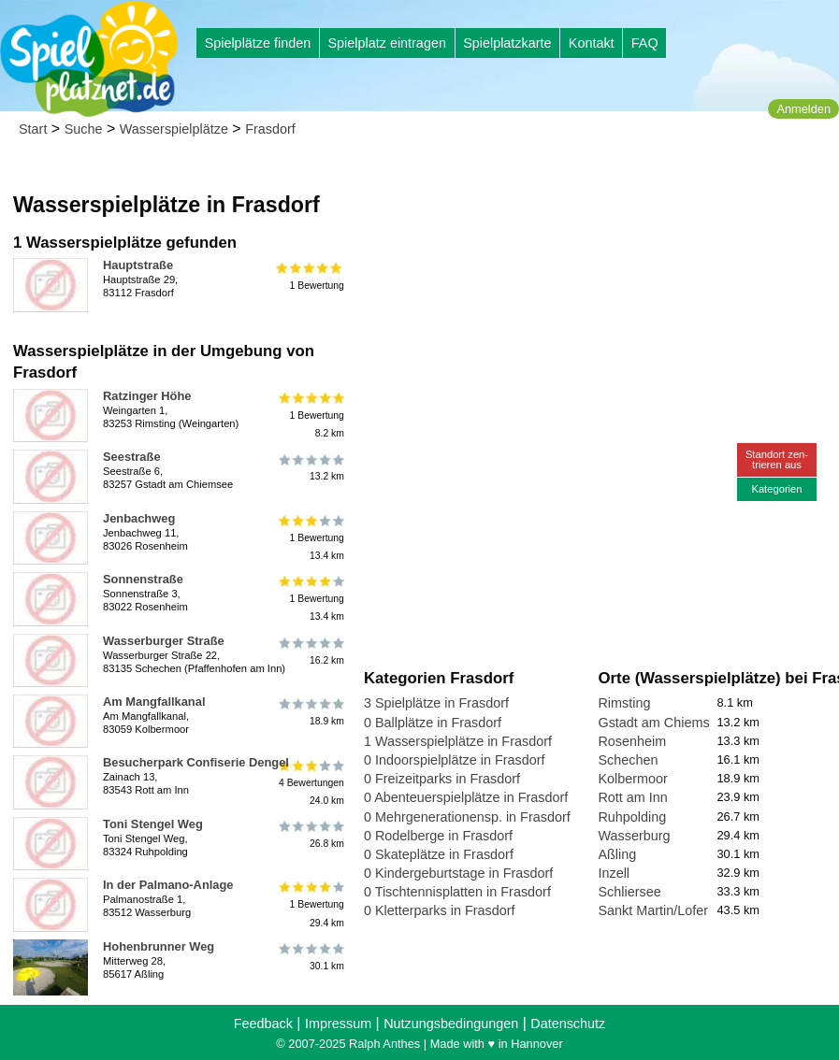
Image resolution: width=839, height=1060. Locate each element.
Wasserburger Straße (163, 641)
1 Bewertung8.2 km (310, 415)
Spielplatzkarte (507, 43)
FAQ (644, 43)
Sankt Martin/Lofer (653, 910)
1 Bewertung (310, 276)
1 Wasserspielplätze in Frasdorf (458, 741)
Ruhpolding (632, 816)
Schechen (628, 759)
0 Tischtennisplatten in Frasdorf (457, 891)
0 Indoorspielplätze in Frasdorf (454, 759)
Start (33, 129)
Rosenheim (632, 741)
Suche (84, 129)
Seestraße (132, 457)
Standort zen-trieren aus (776, 459)
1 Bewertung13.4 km (310, 538)
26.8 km (310, 835)
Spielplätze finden (258, 43)
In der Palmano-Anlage (168, 885)
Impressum (338, 1023)
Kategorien (776, 488)
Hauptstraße (138, 265)
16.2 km (310, 651)
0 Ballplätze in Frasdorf (432, 722)
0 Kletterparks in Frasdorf (439, 910)
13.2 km (310, 467)
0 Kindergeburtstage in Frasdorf (458, 873)
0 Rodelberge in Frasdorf (438, 835)
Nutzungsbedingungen (450, 1023)
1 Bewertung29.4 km (310, 904)
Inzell (613, 873)
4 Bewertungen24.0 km (310, 782)
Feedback (263, 1023)
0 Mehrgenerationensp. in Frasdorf (467, 816)
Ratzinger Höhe (147, 396)
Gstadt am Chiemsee (661, 722)
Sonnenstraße (143, 579)
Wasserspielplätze (174, 129)
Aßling (617, 854)
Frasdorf (270, 129)
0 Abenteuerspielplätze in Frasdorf (466, 797)
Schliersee (629, 891)
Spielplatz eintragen (386, 43)
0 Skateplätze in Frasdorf (439, 854)
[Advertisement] (576, 178)
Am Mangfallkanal (154, 702)
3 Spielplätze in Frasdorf (436, 702)
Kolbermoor (632, 778)
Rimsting (624, 702)
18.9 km (310, 712)
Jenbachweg (139, 518)
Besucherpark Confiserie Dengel (196, 762)
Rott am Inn (632, 797)
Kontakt (592, 43)
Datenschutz (567, 1023)
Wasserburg (634, 835)
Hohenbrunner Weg (158, 946)
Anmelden (803, 109)
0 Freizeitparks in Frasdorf (442, 778)
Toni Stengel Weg (153, 824)
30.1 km (310, 957)
